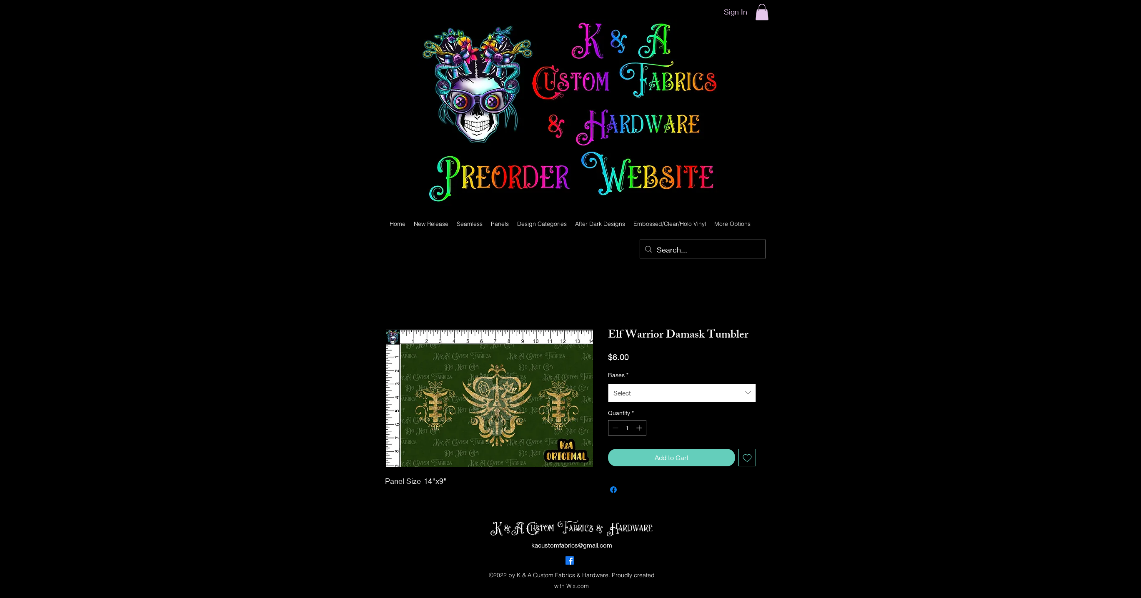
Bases (618, 374)
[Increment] (640, 427)
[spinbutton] (627, 427)
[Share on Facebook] (613, 490)
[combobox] (682, 393)
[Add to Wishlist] (747, 457)
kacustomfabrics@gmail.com (571, 545)
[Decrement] (614, 427)
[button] (762, 12)
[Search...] (702, 250)
